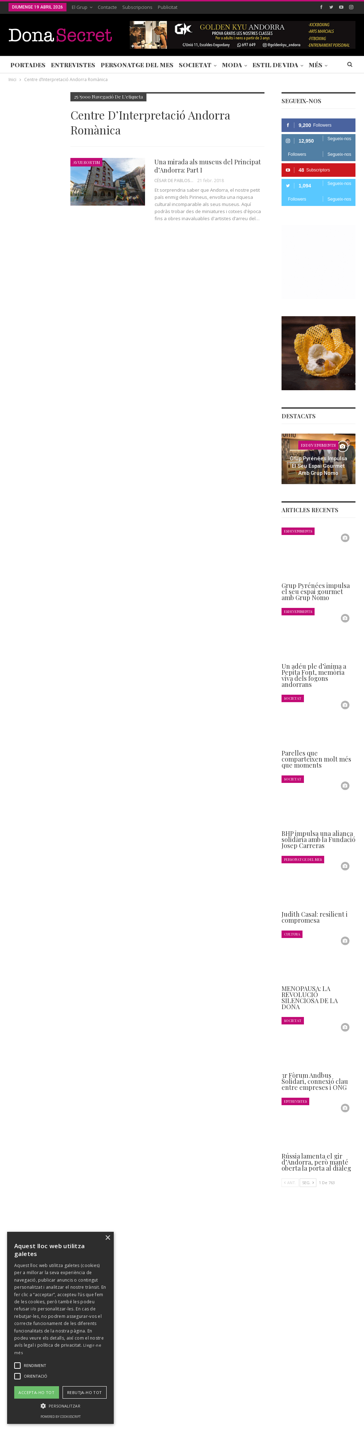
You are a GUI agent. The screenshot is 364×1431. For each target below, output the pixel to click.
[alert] (60, 1328)
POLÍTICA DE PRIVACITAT (175, 1404)
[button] (60, 1406)
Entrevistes (73, 65)
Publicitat (167, 7)
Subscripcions (137, 7)
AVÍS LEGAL (223, 1404)
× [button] (107, 1238)
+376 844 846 (273, 1344)
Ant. (290, 1182)
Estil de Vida (275, 65)
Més (315, 65)
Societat (195, 65)
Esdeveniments (318, 445)
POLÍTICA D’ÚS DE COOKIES (275, 1404)
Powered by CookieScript (61, 1416)
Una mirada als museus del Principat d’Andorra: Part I (207, 166)
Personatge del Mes (137, 65)
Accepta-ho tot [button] (36, 1392)
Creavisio (346, 1420)
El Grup (79, 7)
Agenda (18, 307)
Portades (28, 65)
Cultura (292, 934)
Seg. (308, 1182)
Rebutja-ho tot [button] (84, 1392)
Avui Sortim (86, 162)
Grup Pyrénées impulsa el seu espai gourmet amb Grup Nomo (318, 465)
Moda (232, 65)
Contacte (107, 7)
